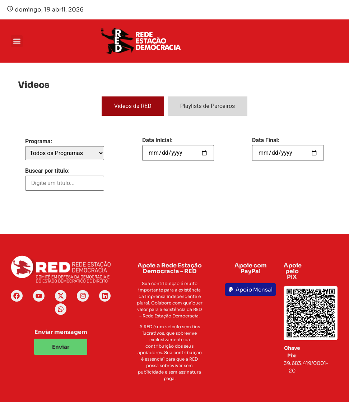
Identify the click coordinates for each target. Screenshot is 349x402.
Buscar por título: (47, 171)
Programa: (38, 141)
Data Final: (265, 140)
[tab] (133, 106)
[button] (17, 41)
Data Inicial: (157, 140)
